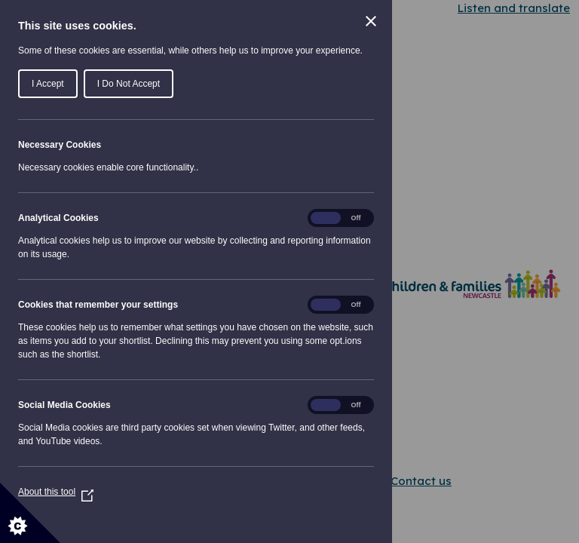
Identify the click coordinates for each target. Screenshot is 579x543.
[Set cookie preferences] (30, 513)
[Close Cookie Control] (371, 21)
